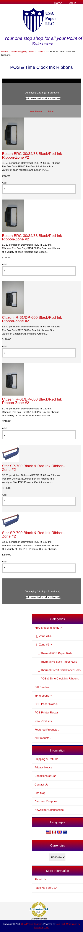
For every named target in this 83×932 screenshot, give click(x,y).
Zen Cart (60, 924)
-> (48, 627)
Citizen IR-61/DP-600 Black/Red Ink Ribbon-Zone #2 (32, 319)
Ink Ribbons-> (43, 695)
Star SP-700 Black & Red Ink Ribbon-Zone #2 (33, 468)
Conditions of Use (45, 775)
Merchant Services (39, 919)
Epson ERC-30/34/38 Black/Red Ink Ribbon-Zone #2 (32, 155)
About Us (40, 879)
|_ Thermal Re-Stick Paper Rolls (55, 661)
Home (58, 3)
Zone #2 (42, 51)
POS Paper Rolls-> (46, 704)
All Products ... (43, 738)
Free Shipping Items (22, 51)
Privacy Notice (43, 767)
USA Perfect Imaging (31, 924)
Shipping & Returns (46, 759)
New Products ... (44, 721)
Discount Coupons (45, 801)
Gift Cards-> (41, 687)
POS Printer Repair (46, 712)
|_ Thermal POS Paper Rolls (53, 653)
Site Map (39, 793)
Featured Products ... (47, 729)
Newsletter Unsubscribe (49, 809)
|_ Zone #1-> (43, 636)
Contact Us (41, 784)
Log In (72, 3)
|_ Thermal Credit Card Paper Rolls (57, 670)
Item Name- (36, 111)
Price (50, 111)
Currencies (57, 845)
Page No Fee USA (45, 887)
